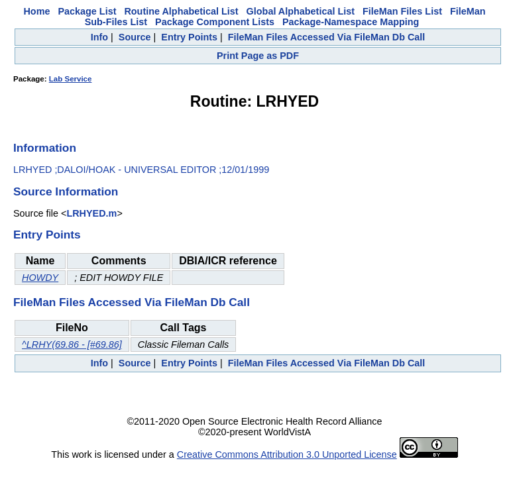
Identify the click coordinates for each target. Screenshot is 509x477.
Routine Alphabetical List (181, 11)
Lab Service (70, 79)
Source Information (65, 191)
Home (36, 11)
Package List (87, 11)
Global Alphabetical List (301, 11)
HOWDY (40, 277)
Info (99, 37)
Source (135, 37)
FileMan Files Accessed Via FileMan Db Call (326, 37)
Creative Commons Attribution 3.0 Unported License (287, 454)
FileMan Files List (402, 11)
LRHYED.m (91, 213)
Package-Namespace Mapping (350, 22)
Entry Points (189, 37)
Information (44, 147)
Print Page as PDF (258, 55)
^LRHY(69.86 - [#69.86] (72, 344)
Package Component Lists (214, 22)
